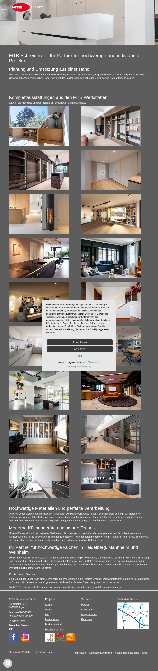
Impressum (80, 653)
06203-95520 (24, 612)
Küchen (49, 604)
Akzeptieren (80, 342)
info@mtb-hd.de (17, 620)
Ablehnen (79, 348)
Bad (47, 614)
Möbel (48, 609)
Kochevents (87, 609)
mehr (80, 355)
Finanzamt (86, 619)
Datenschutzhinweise (100, 653)
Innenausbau (52, 619)
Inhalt (144, 653)
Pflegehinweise (89, 614)
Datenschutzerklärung (83, 367)
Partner (85, 604)
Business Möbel (53, 624)
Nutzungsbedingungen (127, 653)
